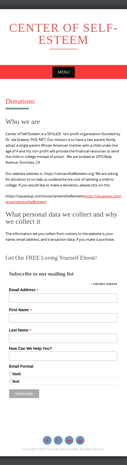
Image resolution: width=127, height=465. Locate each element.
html (17, 374)
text (16, 381)
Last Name (20, 330)
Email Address (24, 290)
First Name (20, 310)
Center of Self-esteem (63, 34)
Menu (63, 72)
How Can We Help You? (30, 348)
